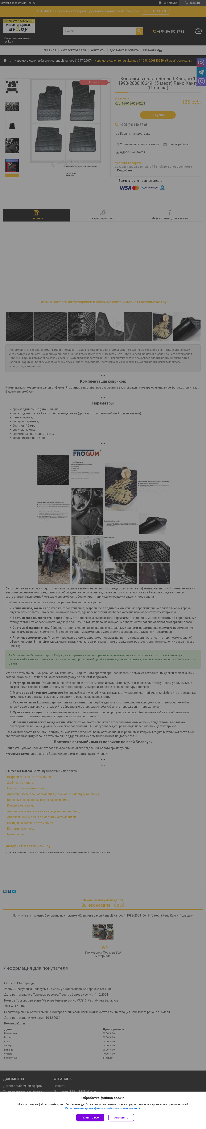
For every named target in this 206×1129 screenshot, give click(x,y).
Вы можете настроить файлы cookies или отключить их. (101, 1108)
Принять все (90, 1117)
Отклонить (121, 1117)
